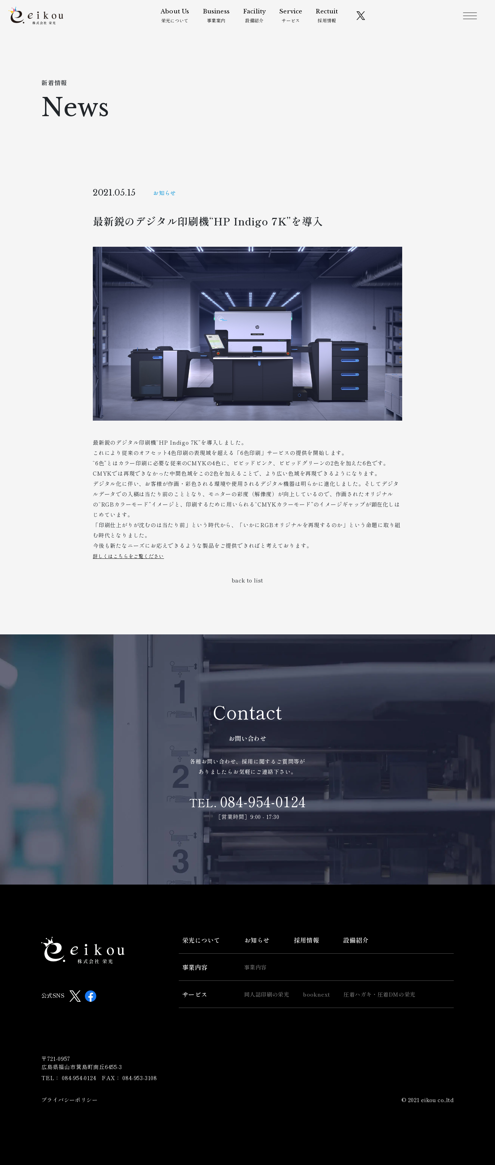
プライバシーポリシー (69, 1100)
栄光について (178, 18)
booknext (316, 994)
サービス (294, 18)
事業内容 (195, 967)
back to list (248, 580)
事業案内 (219, 18)
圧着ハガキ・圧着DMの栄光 (379, 994)
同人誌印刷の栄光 (266, 994)
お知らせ (257, 939)
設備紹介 (257, 18)
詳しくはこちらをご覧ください (133, 556)
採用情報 (330, 18)
